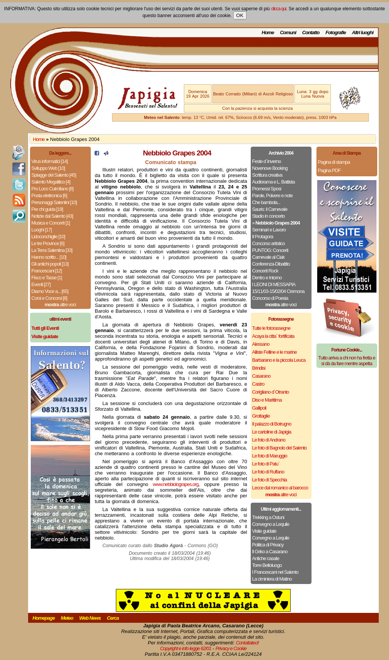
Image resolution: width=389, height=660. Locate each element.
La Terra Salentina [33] (52, 250)
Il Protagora (262, 236)
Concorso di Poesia (270, 298)
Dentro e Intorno (267, 277)
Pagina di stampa (334, 162)
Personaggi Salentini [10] (54, 202)
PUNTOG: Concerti (270, 250)
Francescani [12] (47, 271)
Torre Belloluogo (267, 565)
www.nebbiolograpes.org (175, 484)
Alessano (260, 344)
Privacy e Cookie (231, 648)
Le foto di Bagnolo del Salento (279, 448)
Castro (258, 384)
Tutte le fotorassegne (271, 328)
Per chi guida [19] (47, 209)
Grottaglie (261, 416)
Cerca (113, 618)
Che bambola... (266, 202)
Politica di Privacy (268, 545)
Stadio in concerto (268, 216)
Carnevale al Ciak (268, 257)
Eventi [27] (41, 284)
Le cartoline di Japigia (271, 432)
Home (268, 32)
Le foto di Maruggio (269, 456)
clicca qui (278, 8)
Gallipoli (259, 408)
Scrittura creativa (267, 175)
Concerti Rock (265, 271)
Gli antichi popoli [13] (50, 264)
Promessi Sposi (266, 189)
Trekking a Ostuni (268, 517)
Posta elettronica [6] (49, 195)
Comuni (288, 32)
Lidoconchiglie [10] (48, 236)
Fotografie (336, 32)
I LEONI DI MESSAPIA (274, 284)
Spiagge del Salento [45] (54, 175)
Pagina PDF (329, 170)
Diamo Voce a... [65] (50, 291)
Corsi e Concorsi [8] (49, 298)
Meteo (67, 618)
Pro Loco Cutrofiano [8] (53, 189)
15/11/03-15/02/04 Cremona (278, 291)
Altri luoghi (362, 32)
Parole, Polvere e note (272, 195)
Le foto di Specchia (269, 480)
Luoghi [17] (42, 230)
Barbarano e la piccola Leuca (278, 360)
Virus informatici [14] (50, 161)
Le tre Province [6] (48, 243)
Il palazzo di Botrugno (271, 424)
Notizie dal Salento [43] (52, 216)
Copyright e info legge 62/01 (185, 648)
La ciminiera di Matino (272, 579)
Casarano (261, 376)
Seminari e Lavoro (269, 230)
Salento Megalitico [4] (51, 182)
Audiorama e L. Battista (273, 182)
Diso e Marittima (267, 400)
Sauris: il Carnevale (270, 209)
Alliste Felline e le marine (274, 352)
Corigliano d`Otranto (270, 392)
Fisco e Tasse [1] (47, 277)
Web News (90, 618)
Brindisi (259, 368)
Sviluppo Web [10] (48, 168)
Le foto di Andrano (269, 440)
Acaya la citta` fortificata (273, 336)
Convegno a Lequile (270, 524)
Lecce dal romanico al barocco (280, 488)
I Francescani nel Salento (275, 572)
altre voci (60, 304)
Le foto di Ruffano (268, 472)
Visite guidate (264, 531)
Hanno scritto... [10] (49, 257)
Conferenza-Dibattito (271, 264)
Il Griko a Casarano (270, 551)
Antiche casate (265, 558)
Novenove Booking (270, 168)
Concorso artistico (268, 243)
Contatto (310, 32)
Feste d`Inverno (266, 161)
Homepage (44, 618)
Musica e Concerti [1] (51, 223)
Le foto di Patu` (266, 464)
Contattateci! (247, 643)
